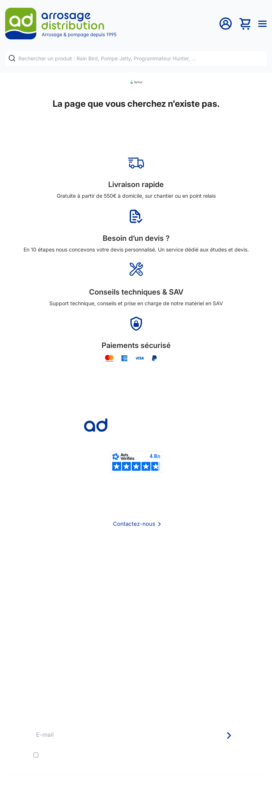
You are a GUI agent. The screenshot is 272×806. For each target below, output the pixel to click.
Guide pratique (136, 665)
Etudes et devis (136, 645)
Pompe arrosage (136, 685)
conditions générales (105, 755)
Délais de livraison (136, 635)
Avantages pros (136, 655)
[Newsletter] (228, 735)
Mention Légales (136, 592)
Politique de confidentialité (136, 602)
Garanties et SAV (136, 675)
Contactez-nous (134, 523)
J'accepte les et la (130, 755)
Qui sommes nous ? (136, 562)
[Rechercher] (12, 58)
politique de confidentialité (185, 755)
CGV (136, 582)
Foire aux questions (136, 572)
